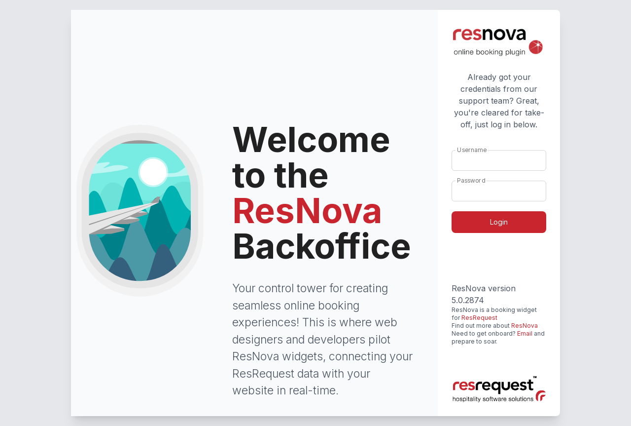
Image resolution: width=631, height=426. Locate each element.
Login (499, 222)
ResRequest (479, 317)
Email (524, 333)
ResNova (524, 325)
